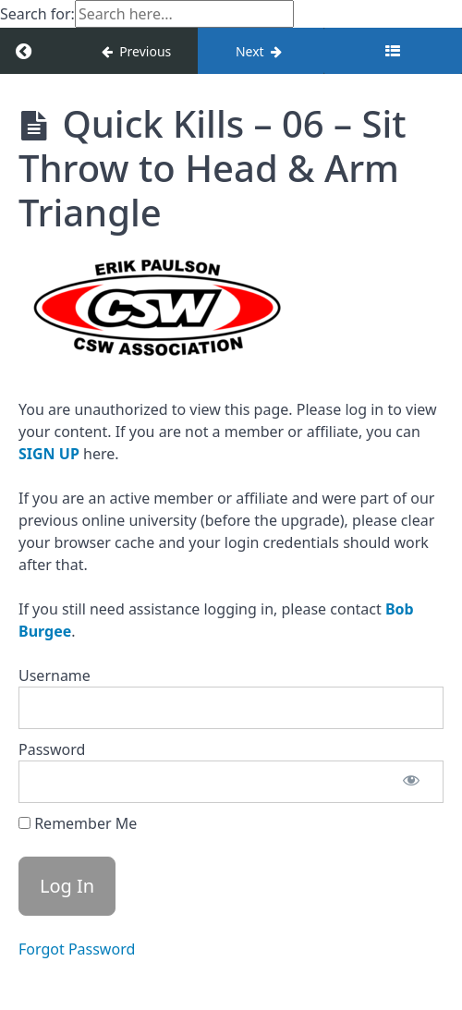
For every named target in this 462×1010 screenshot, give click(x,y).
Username (54, 675)
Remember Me (77, 823)
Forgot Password (76, 949)
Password (51, 749)
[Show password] (411, 782)
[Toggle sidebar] (392, 51)
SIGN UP (48, 454)
